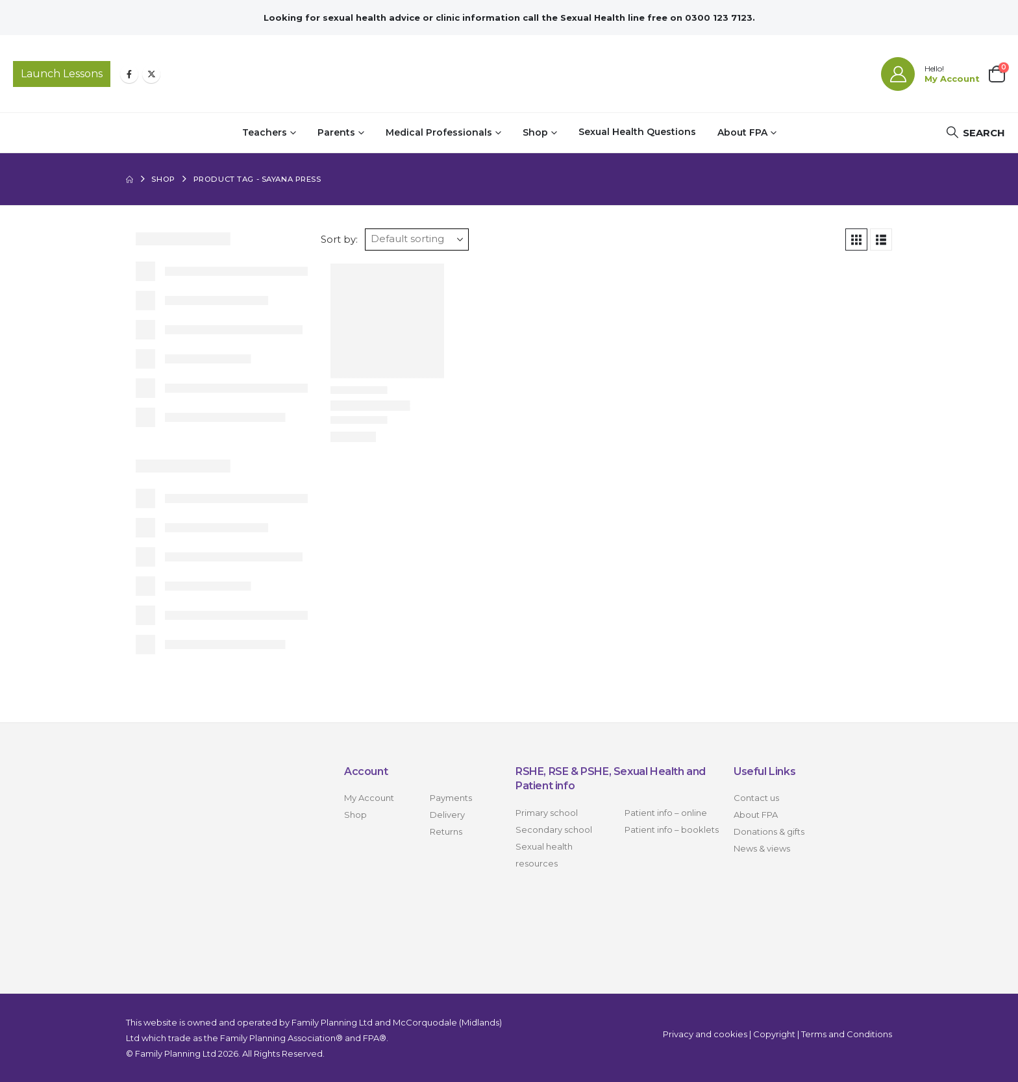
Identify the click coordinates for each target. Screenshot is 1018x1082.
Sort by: (339, 239)
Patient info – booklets (672, 829)
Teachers (264, 132)
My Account (369, 798)
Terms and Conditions (846, 1034)
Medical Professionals (439, 132)
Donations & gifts (769, 831)
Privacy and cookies (705, 1034)
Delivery (447, 814)
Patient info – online (666, 812)
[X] (151, 74)
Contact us (756, 798)
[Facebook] (129, 74)
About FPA (742, 132)
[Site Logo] (509, 73)
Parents (336, 132)
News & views (762, 848)
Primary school (546, 812)
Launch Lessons (62, 74)
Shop (535, 132)
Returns (446, 831)
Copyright (774, 1034)
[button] (975, 132)
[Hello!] (930, 74)
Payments (451, 798)
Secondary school (553, 829)
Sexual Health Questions (637, 132)
